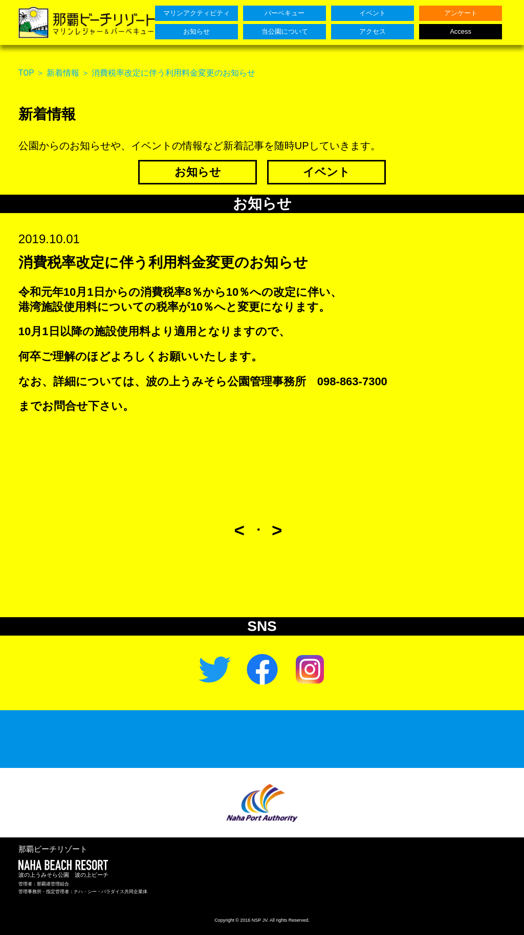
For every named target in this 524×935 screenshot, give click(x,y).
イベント (326, 172)
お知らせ (197, 172)
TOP (26, 73)
